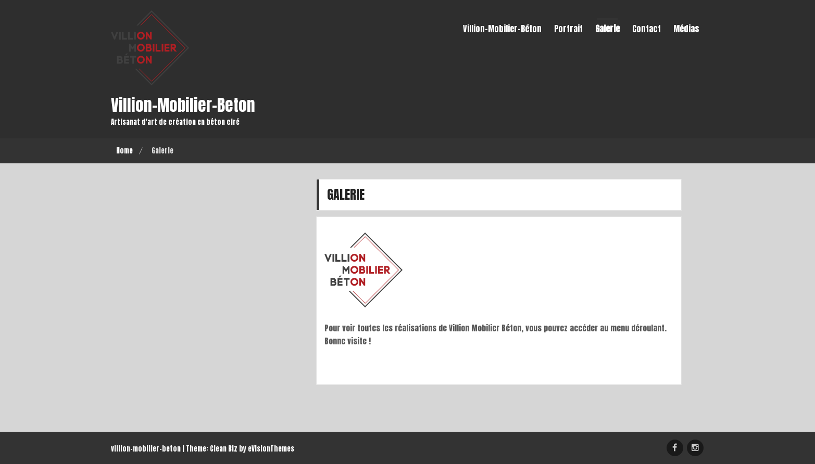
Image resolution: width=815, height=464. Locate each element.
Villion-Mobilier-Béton (502, 28)
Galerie (607, 28)
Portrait (568, 28)
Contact (646, 28)
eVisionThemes (271, 449)
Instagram (695, 448)
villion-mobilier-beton (183, 105)
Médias (686, 28)
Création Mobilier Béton (675, 448)
